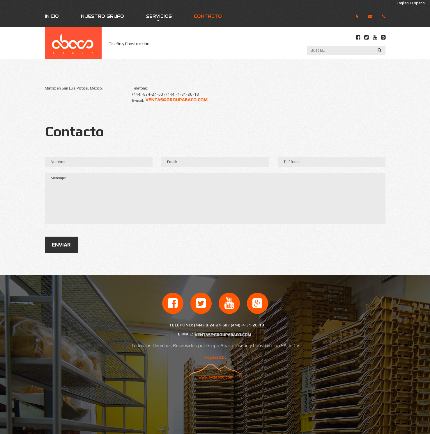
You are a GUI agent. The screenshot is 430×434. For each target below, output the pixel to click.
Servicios (159, 16)
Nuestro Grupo (102, 16)
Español (419, 3)
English (403, 3)
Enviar (61, 245)
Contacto (208, 16)
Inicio (52, 16)
